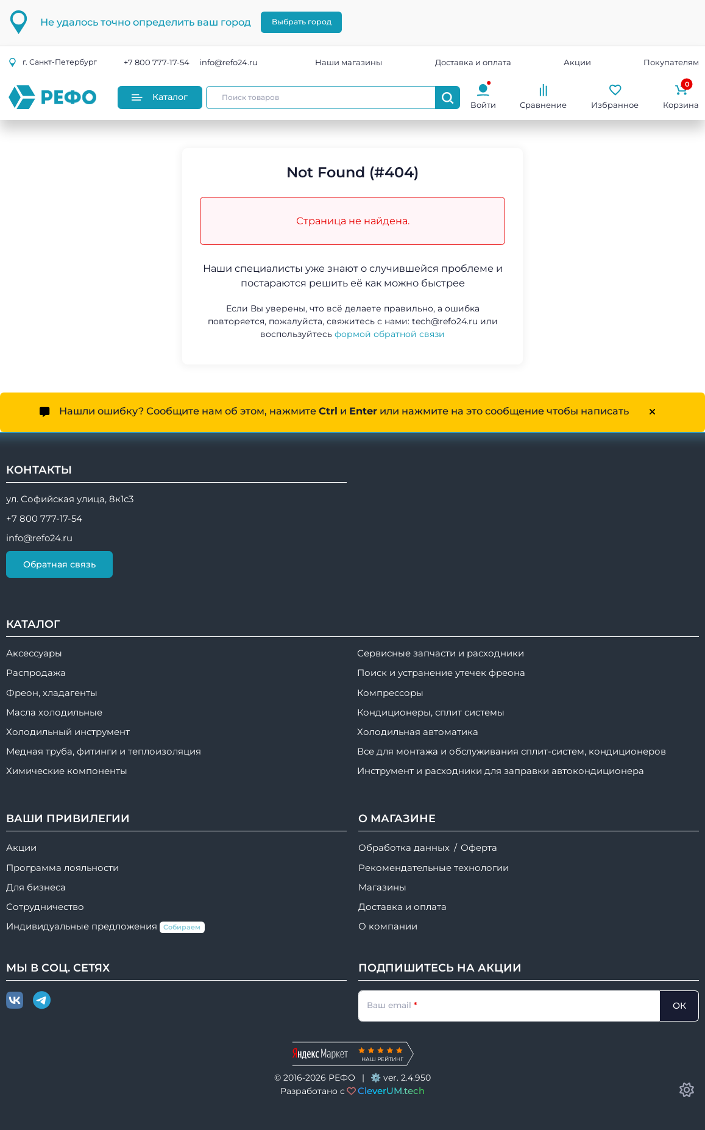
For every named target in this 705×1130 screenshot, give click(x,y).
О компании (387, 926)
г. (52, 61)
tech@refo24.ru (445, 321)
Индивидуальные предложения (105, 927)
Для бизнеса (36, 887)
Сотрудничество (45, 906)
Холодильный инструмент (68, 732)
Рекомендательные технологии (433, 867)
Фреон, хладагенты (51, 693)
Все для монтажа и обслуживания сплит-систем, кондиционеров (511, 751)
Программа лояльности (62, 867)
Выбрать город (301, 21)
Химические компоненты (66, 771)
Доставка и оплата (473, 62)
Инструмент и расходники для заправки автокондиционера (500, 771)
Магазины (382, 887)
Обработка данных (404, 847)
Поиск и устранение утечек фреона (441, 672)
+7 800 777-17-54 (157, 62)
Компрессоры (390, 693)
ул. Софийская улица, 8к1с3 (69, 499)
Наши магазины (348, 62)
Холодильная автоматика (417, 732)
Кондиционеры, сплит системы (431, 712)
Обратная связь (59, 564)
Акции (577, 62)
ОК (679, 1005)
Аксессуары (34, 653)
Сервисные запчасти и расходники (440, 653)
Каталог (160, 96)
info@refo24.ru (228, 62)
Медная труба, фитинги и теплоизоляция (103, 751)
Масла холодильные (54, 712)
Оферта (479, 847)
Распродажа (36, 672)
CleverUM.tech (391, 1090)
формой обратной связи (390, 334)
